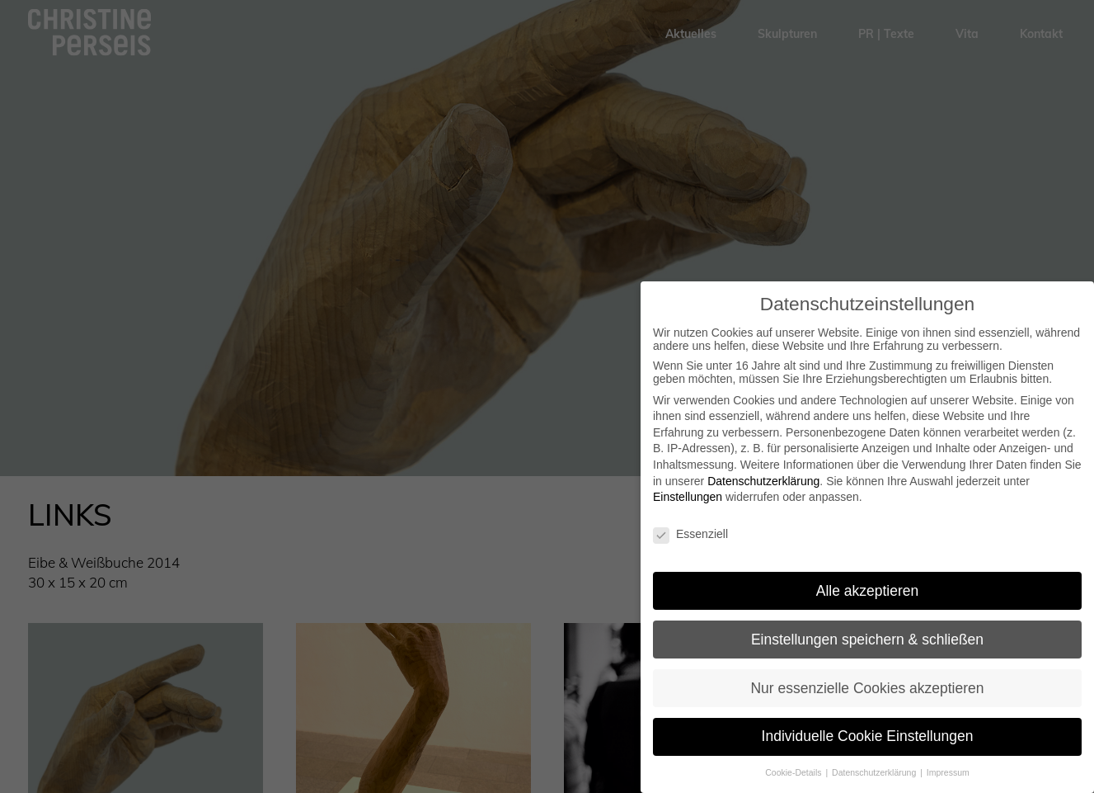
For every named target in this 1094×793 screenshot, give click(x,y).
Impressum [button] (948, 772)
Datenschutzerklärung (763, 481)
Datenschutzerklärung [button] (875, 772)
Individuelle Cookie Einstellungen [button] (868, 736)
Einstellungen (687, 496)
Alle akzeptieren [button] (867, 591)
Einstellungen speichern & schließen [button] (867, 639)
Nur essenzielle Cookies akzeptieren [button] (867, 688)
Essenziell (690, 533)
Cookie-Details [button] (794, 772)
